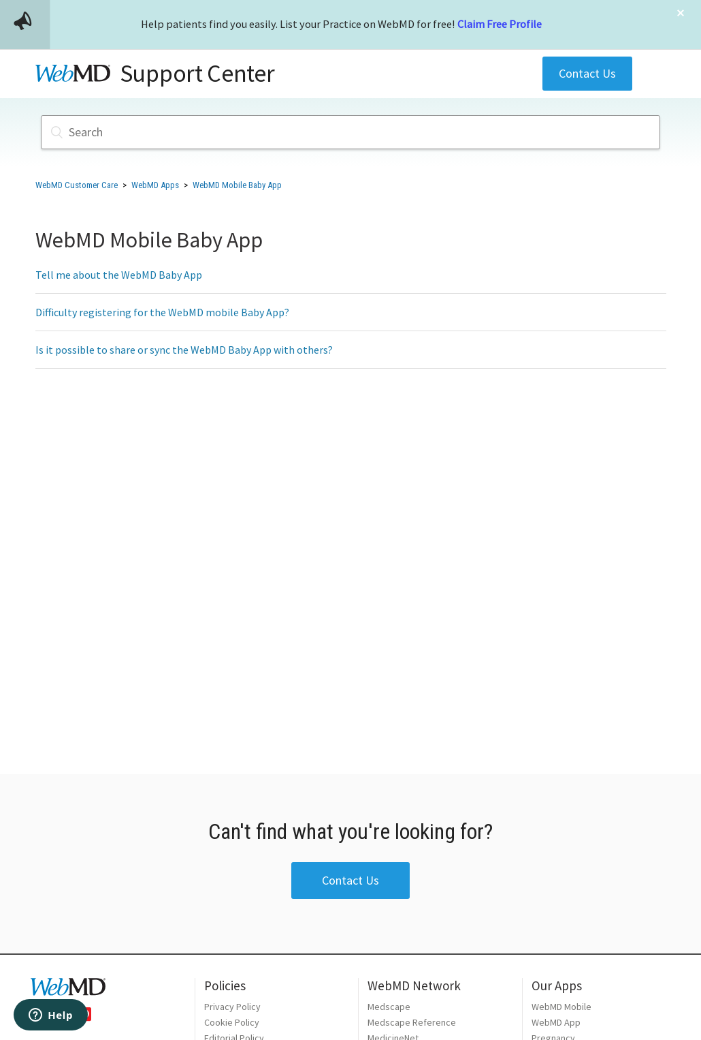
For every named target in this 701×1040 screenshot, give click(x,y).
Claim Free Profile (499, 24)
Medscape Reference (412, 1022)
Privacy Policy (232, 1006)
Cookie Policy (231, 1022)
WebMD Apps (155, 185)
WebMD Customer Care (76, 185)
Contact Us (587, 73)
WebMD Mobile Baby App (237, 185)
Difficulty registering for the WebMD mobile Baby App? (162, 312)
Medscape (389, 1006)
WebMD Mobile (561, 1006)
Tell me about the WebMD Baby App (118, 274)
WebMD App (556, 1022)
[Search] (350, 132)
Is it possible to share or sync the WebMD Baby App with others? (184, 349)
